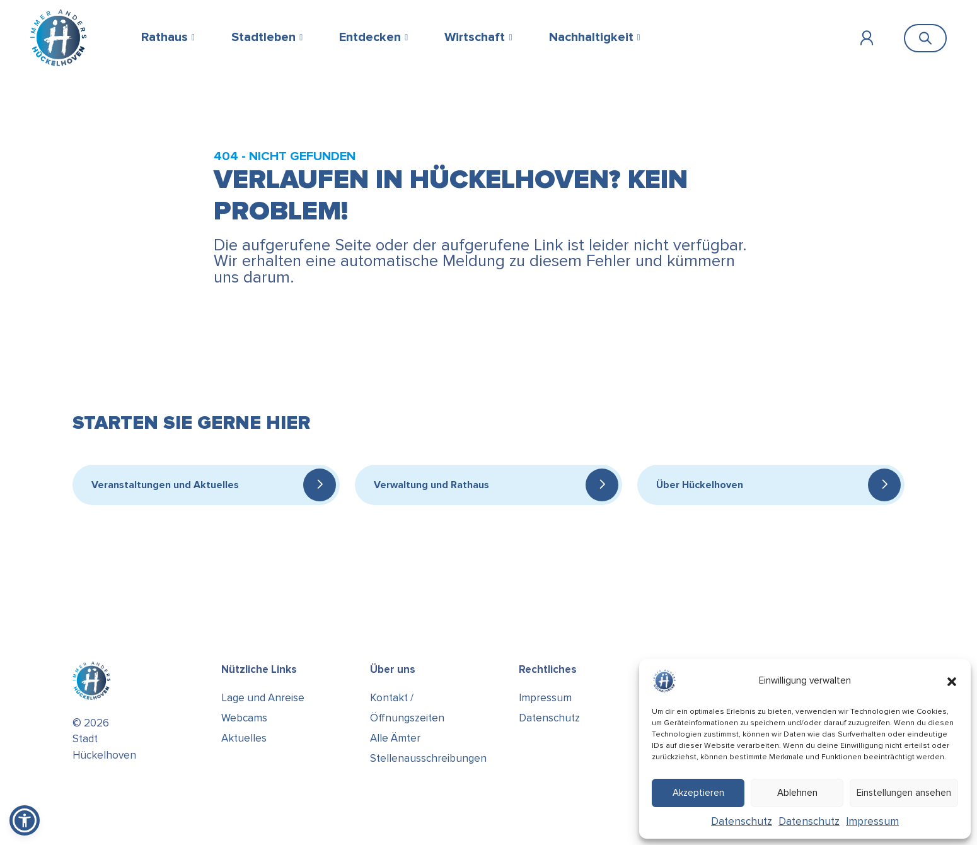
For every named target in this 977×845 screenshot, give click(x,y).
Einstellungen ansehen (904, 792)
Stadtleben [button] (263, 37)
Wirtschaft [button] (474, 37)
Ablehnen (797, 792)
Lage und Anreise (262, 697)
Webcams (244, 718)
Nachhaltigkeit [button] (591, 37)
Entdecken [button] (370, 37)
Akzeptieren (698, 792)
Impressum (872, 821)
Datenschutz (741, 821)
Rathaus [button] (164, 37)
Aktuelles (244, 738)
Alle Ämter (395, 738)
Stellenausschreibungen (428, 758)
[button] (951, 681)
